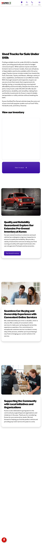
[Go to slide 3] (21, 144)
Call (32, 4)
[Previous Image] (4, 132)
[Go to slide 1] (16, 144)
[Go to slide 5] (26, 144)
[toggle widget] (4, 539)
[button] (21, 3)
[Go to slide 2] (18, 144)
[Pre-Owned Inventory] (12, 253)
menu (39, 4)
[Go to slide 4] (23, 144)
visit (21, 4)
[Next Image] (37, 132)
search (27, 4)
